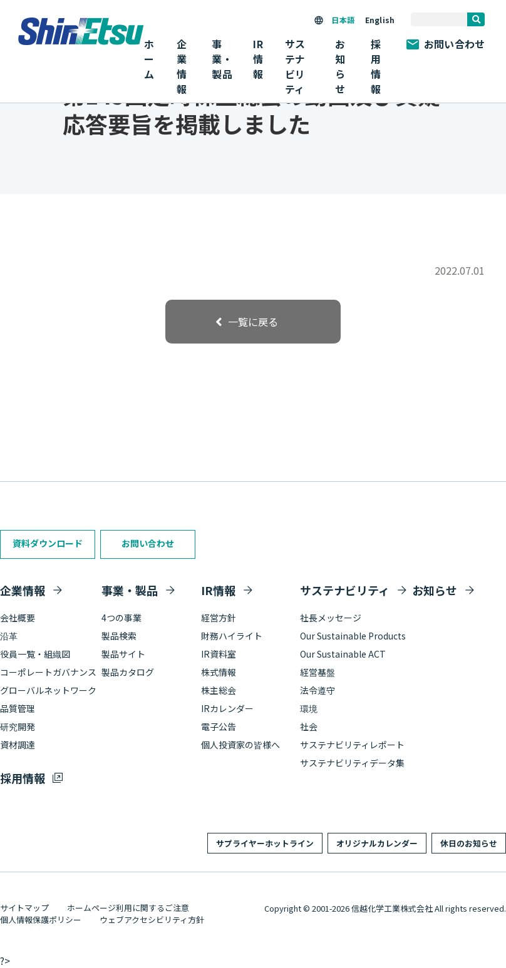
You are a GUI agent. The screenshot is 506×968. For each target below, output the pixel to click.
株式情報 (218, 672)
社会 (309, 726)
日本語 (342, 19)
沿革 (9, 635)
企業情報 (22, 590)
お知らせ (340, 66)
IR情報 (218, 590)
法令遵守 (317, 690)
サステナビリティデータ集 (352, 763)
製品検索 (119, 635)
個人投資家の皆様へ (240, 744)
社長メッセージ (330, 617)
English (380, 19)
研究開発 (17, 726)
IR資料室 (218, 654)
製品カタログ (127, 672)
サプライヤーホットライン (265, 843)
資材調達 (17, 744)
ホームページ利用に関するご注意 (128, 908)
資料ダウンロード (48, 543)
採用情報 (376, 66)
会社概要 (17, 617)
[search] (476, 19)
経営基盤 (317, 672)
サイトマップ (24, 908)
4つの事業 (121, 617)
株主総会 (218, 690)
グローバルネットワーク (48, 690)
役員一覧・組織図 (35, 654)
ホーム (149, 58)
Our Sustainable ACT (343, 654)
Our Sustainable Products (353, 635)
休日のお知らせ (468, 843)
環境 (309, 708)
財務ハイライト (231, 635)
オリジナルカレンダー (377, 843)
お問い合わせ (445, 43)
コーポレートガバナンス (48, 672)
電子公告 (218, 726)
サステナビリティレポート (352, 744)
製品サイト (123, 654)
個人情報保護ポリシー (40, 919)
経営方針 (218, 617)
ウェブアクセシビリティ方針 (152, 919)
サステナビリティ (345, 590)
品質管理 (17, 708)
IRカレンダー (227, 708)
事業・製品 (129, 590)
